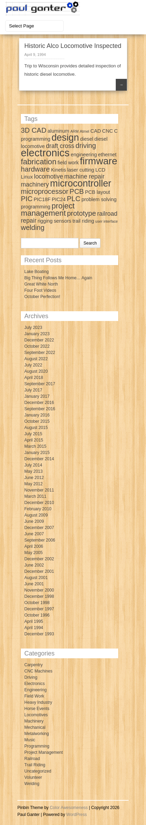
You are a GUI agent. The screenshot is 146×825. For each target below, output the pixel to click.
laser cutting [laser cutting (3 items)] (80, 170)
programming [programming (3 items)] (35, 206)
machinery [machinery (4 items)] (35, 184)
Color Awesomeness (69, 807)
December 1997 (39, 609)
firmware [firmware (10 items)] (98, 161)
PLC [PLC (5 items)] (73, 199)
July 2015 (33, 433)
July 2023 (33, 327)
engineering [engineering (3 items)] (84, 154)
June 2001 (34, 583)
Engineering (35, 689)
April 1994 (33, 627)
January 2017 (37, 396)
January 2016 (37, 415)
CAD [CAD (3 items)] (95, 131)
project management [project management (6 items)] (48, 209)
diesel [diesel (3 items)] (87, 139)
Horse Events (36, 708)
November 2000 (39, 590)
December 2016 (39, 402)
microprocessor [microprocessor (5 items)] (44, 191)
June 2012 (34, 477)
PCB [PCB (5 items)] (77, 191)
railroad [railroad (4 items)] (107, 213)
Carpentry (33, 664)
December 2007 (39, 527)
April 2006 (33, 546)
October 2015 (37, 421)
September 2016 (39, 408)
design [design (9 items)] (65, 137)
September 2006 (39, 540)
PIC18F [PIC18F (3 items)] (42, 199)
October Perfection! (42, 296)
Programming (36, 746)
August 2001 (36, 577)
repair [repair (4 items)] (28, 220)
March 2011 (35, 496)
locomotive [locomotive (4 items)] (48, 176)
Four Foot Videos (40, 290)
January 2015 (37, 452)
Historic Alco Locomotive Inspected (72, 45)
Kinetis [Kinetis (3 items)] (58, 170)
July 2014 (33, 465)
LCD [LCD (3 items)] (100, 170)
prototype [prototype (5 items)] (81, 213)
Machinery (33, 721)
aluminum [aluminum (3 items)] (58, 131)
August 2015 (36, 427)
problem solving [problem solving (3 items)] (98, 199)
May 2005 (33, 552)
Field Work (34, 696)
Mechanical (35, 727)
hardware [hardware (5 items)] (35, 169)
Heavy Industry (38, 702)
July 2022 (33, 365)
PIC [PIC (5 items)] (26, 199)
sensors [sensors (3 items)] (62, 221)
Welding (31, 783)
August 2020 (36, 371)
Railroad (32, 758)
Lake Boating (36, 271)
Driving (30, 677)
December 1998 (39, 596)
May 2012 (33, 483)
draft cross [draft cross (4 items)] (60, 145)
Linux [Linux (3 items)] (27, 177)
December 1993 (39, 634)
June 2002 (34, 565)
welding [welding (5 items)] (32, 227)
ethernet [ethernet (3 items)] (107, 154)
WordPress (76, 814)
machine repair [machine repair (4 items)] (84, 176)
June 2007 (34, 533)
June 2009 (34, 521)
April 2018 (33, 377)
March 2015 (35, 446)
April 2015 (33, 440)
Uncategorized (37, 771)
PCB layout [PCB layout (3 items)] (97, 192)
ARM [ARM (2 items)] (74, 131)
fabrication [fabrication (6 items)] (38, 161)
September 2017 (39, 383)
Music (29, 739)
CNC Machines (38, 671)
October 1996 (37, 615)
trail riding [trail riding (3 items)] (83, 221)
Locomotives (36, 714)
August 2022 (36, 358)
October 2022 (37, 346)
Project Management (43, 752)
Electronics (34, 683)
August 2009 (36, 515)
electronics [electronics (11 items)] (45, 152)
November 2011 (39, 490)
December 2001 (39, 571)
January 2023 (37, 333)
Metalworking (36, 733)
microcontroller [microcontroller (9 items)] (80, 183)
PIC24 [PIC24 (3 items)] (59, 199)
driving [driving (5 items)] (85, 145)
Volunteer (33, 777)
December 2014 (39, 458)
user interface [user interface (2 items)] (106, 221)
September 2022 (39, 352)
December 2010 (39, 502)
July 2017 (33, 390)
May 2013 (33, 471)
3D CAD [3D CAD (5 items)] (33, 130)
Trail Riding (34, 764)
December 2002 (39, 558)
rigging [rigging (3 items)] (45, 221)
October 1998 (37, 602)
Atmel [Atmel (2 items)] (84, 131)
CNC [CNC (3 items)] (107, 131)
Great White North (41, 284)
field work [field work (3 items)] (68, 162)
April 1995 (33, 621)
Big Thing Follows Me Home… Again (58, 277)
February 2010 (37, 508)
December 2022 (39, 340)
